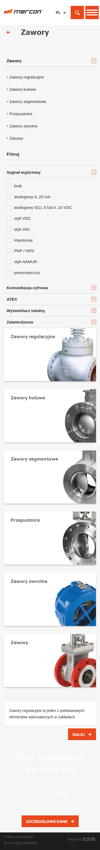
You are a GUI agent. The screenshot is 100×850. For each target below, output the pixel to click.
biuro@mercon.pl (56, 806)
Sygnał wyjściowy (51, 172)
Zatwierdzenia (51, 322)
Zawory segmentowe (27, 101)
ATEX (51, 299)
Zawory (51, 60)
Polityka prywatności (19, 836)
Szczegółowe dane (50, 821)
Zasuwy (16, 138)
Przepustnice (21, 113)
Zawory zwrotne (23, 126)
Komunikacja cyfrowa (51, 287)
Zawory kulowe (22, 89)
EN (58, 21)
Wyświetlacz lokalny (51, 310)
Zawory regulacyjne (26, 77)
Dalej (82, 734)
